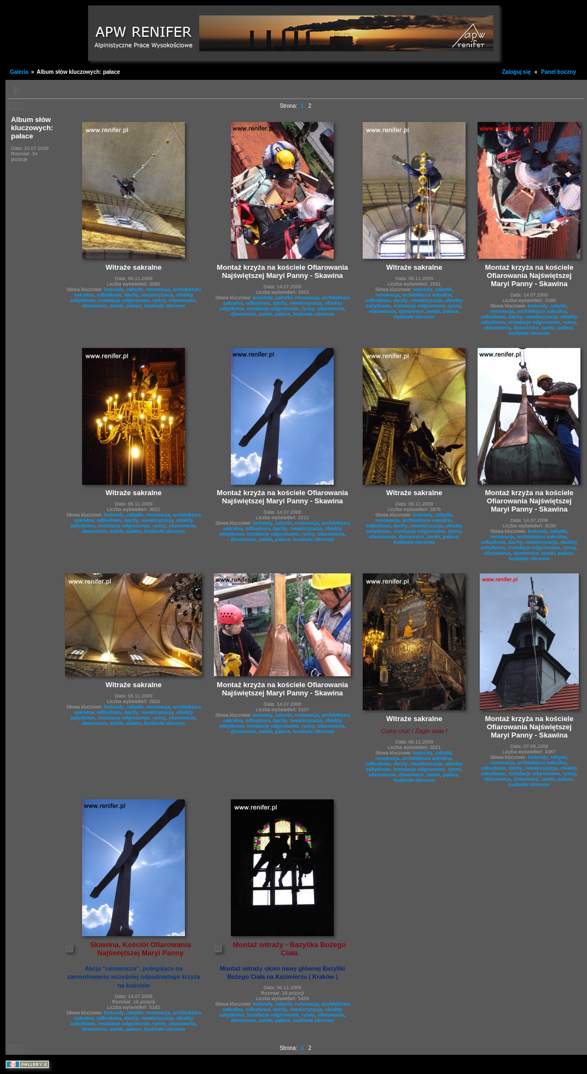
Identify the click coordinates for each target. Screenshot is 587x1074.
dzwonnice (94, 306)
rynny (159, 300)
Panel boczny (558, 72)
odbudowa (109, 295)
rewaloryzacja (157, 295)
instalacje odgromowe (124, 300)
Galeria (19, 72)
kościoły (114, 289)
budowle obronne (164, 306)
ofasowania (181, 300)
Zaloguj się (516, 72)
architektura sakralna (427, 295)
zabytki (134, 289)
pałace (134, 306)
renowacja (158, 289)
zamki (117, 306)
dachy (131, 295)
